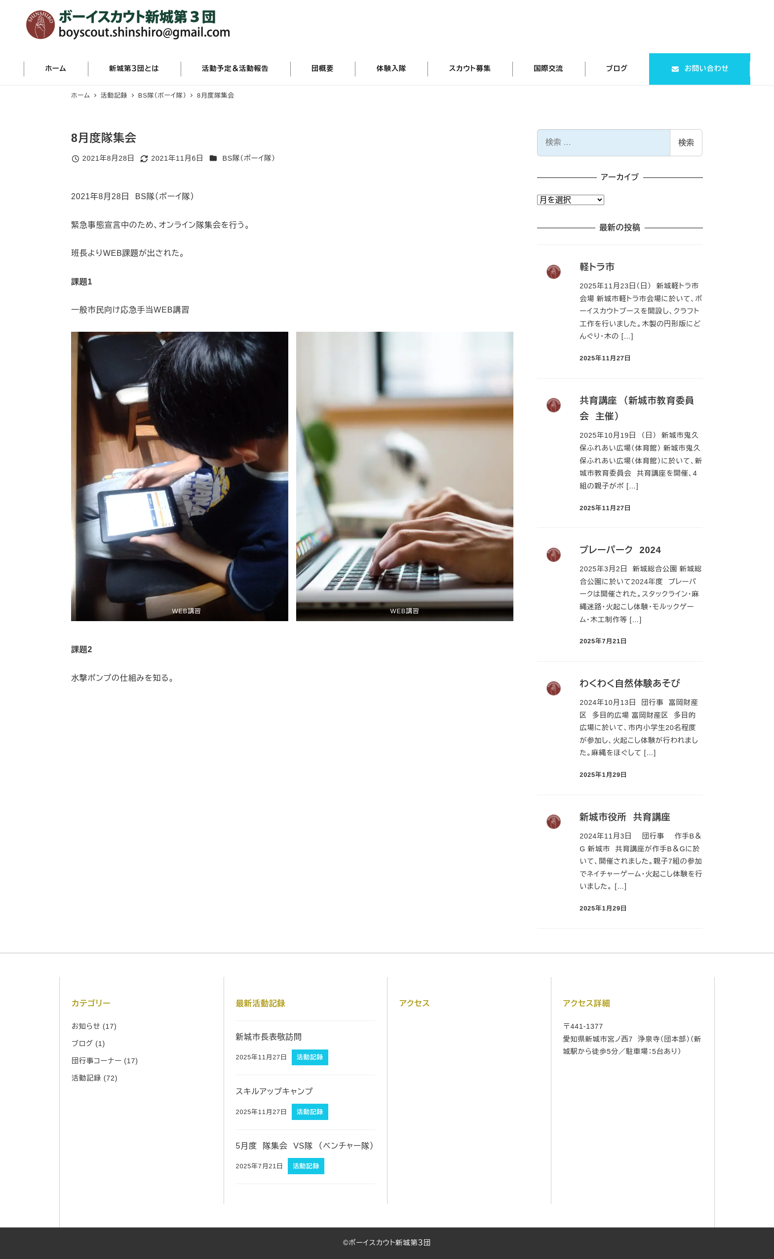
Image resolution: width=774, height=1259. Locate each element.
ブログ (82, 1044)
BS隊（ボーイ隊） (248, 158)
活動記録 (86, 1078)
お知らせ (86, 1026)
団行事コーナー (97, 1061)
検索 (686, 143)
